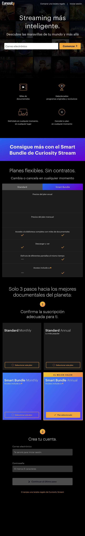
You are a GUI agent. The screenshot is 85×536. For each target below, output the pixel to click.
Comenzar (70, 46)
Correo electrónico (22, 446)
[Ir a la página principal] (8, 3)
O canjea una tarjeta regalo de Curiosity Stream (42, 492)
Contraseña (18, 462)
